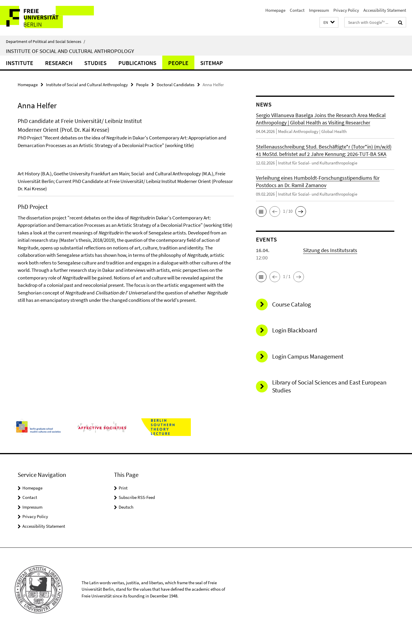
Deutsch (126, 507)
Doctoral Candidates (175, 84)
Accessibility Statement (384, 10)
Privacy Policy (346, 10)
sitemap (211, 62)
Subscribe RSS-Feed (137, 497)
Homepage (275, 10)
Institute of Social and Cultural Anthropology (70, 50)
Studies (95, 62)
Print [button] (123, 488)
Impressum (319, 10)
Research (58, 62)
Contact (297, 10)
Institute (19, 62)
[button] (329, 22)
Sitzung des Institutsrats (330, 250)
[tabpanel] (126, 234)
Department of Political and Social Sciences (45, 41)
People (178, 62)
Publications (137, 62)
